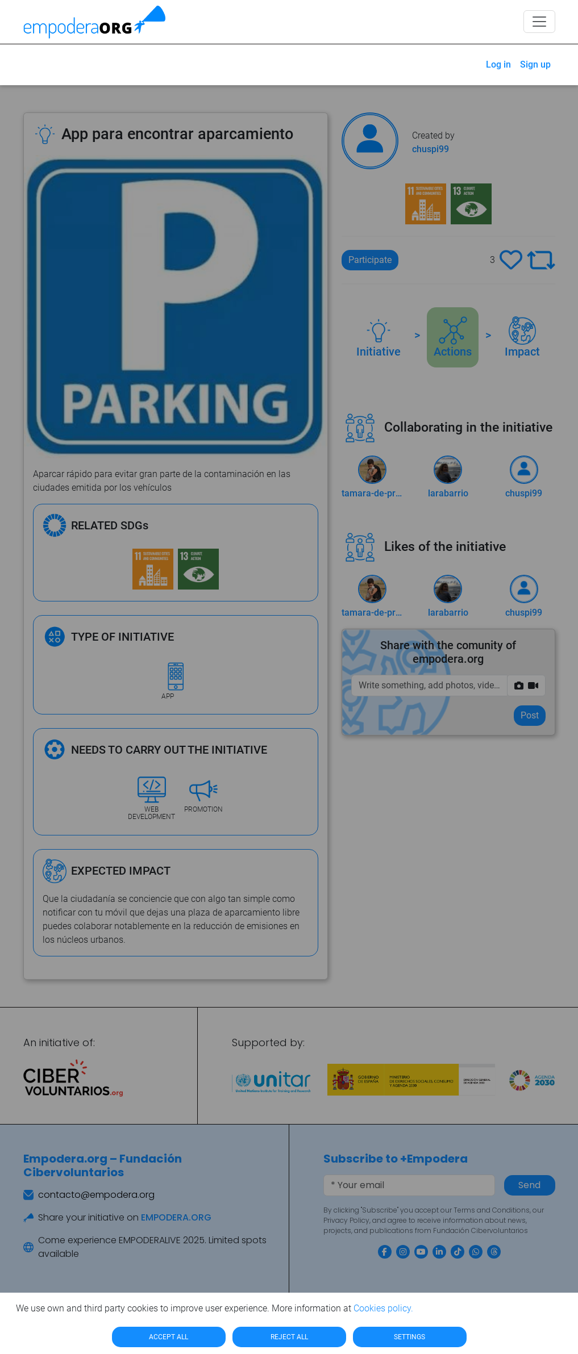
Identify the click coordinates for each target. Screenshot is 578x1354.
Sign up (535, 64)
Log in (498, 64)
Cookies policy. (383, 1308)
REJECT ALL (289, 1337)
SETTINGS (409, 1337)
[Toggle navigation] (539, 21)
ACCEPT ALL (168, 1337)
